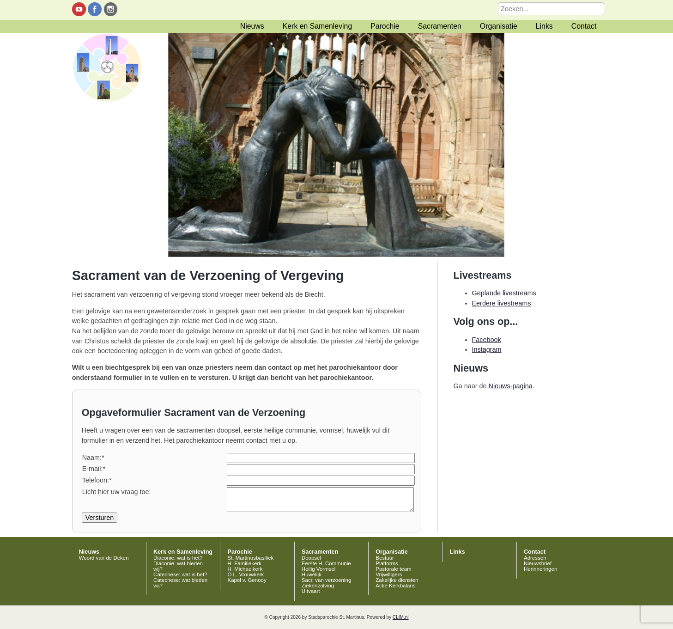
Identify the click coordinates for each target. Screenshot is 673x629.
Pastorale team (393, 569)
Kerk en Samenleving (317, 26)
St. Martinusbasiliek (250, 558)
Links (544, 26)
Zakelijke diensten (397, 580)
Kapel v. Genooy (246, 580)
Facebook (486, 339)
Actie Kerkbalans (395, 585)
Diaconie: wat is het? (177, 558)
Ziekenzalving (318, 585)
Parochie (384, 26)
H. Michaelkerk (244, 569)
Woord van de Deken (104, 558)
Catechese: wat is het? (180, 574)
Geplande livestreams (504, 293)
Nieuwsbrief (538, 563)
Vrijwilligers (389, 574)
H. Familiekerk (244, 563)
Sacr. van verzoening (327, 580)
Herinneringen (540, 569)
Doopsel (311, 558)
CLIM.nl (401, 617)
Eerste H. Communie (326, 563)
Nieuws (252, 26)
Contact (584, 26)
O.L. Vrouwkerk (245, 574)
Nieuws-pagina (511, 386)
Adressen (535, 558)
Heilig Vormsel (319, 569)
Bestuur (385, 558)
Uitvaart (311, 591)
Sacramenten (439, 26)
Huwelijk (311, 574)
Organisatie (498, 26)
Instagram (487, 349)
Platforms (387, 563)
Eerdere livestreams (501, 303)
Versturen (99, 517)
